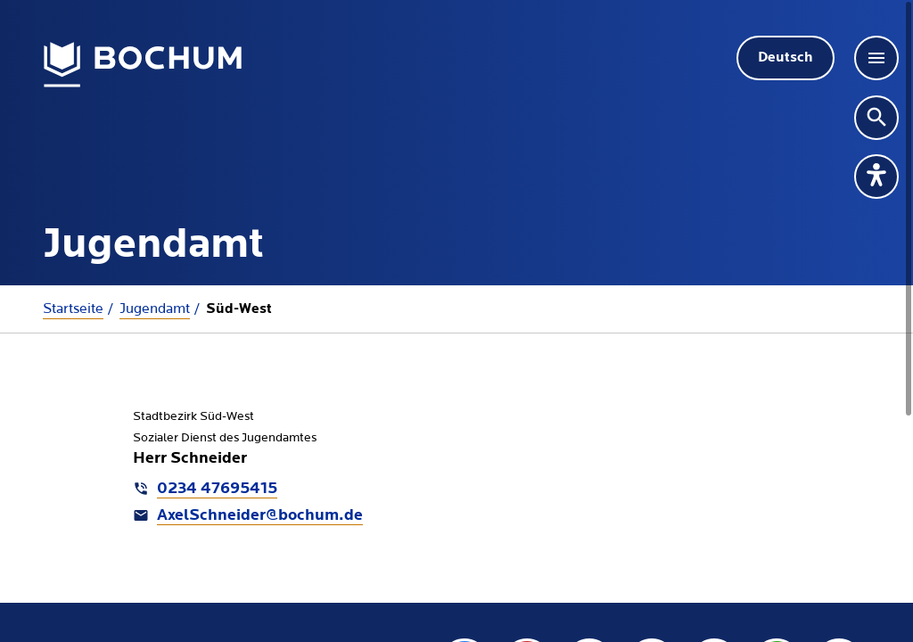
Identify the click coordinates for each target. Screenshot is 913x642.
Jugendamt (154, 308)
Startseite (73, 308)
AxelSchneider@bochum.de (260, 515)
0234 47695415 (217, 489)
